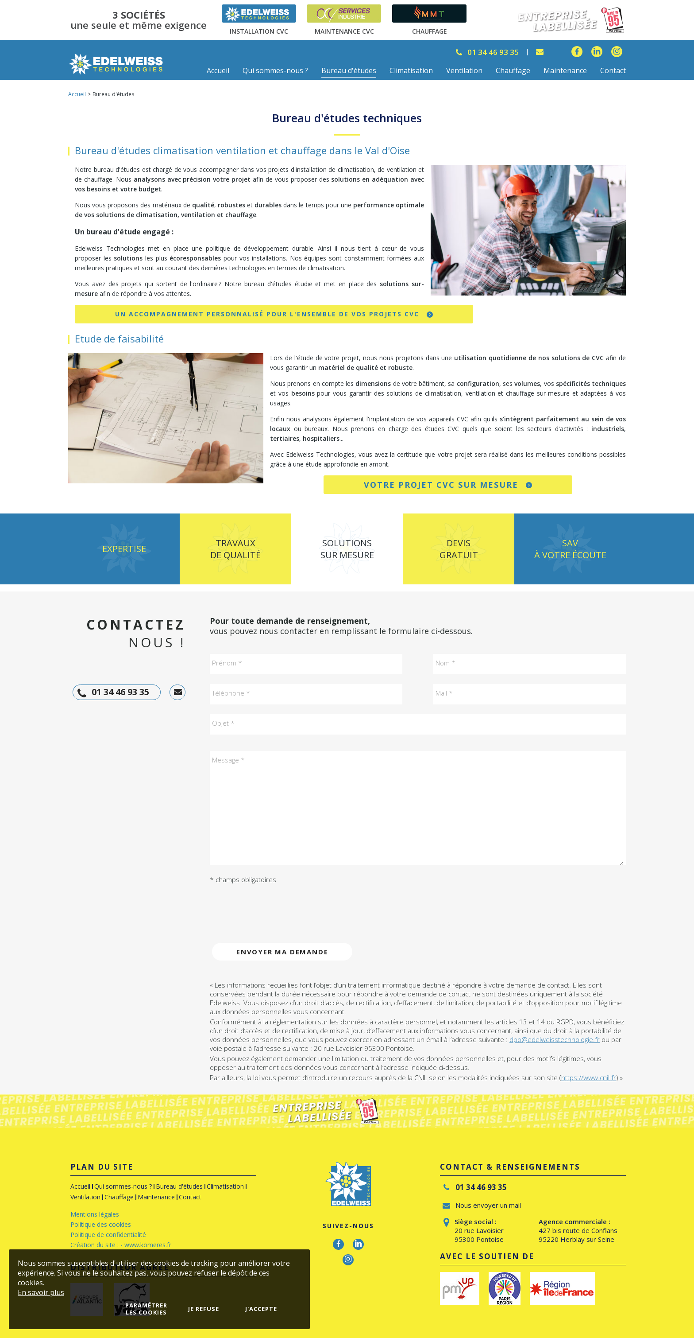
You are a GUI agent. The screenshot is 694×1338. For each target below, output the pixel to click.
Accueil (77, 94)
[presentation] (277, 908)
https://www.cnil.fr (588, 1077)
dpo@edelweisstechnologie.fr (554, 1039)
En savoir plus (41, 1292)
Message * (228, 759)
